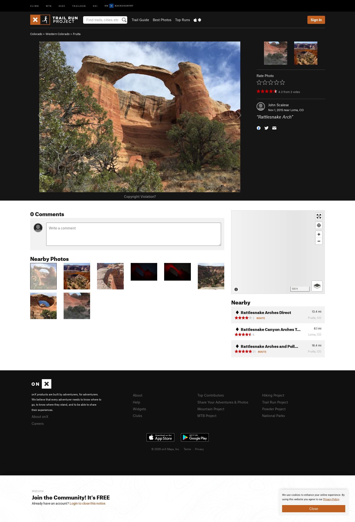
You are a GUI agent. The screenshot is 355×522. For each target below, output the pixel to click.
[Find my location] (319, 225)
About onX (40, 416)
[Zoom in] (319, 234)
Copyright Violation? (140, 196)
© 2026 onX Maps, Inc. (165, 449)
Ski (95, 5)
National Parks (273, 415)
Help (136, 402)
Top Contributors (210, 395)
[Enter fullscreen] (319, 216)
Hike (62, 5)
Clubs (137, 415)
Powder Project (274, 409)
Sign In (316, 20)
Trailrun (79, 5)
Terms (187, 449)
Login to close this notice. (88, 503)
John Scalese (278, 105)
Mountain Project (210, 409)
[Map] (278, 252)
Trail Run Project (275, 402)
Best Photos (162, 20)
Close (313, 508)
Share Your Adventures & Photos (222, 402)
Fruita (77, 34)
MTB (49, 5)
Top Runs (182, 20)
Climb (34, 5)
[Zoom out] (319, 241)
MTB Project (206, 415)
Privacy (199, 449)
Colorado (36, 34)
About (137, 395)
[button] (259, 127)
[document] (313, 502)
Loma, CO (297, 110)
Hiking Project (273, 395)
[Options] (317, 286)
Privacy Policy (331, 499)
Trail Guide (140, 20)
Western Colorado (58, 34)
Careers (38, 423)
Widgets (139, 409)
